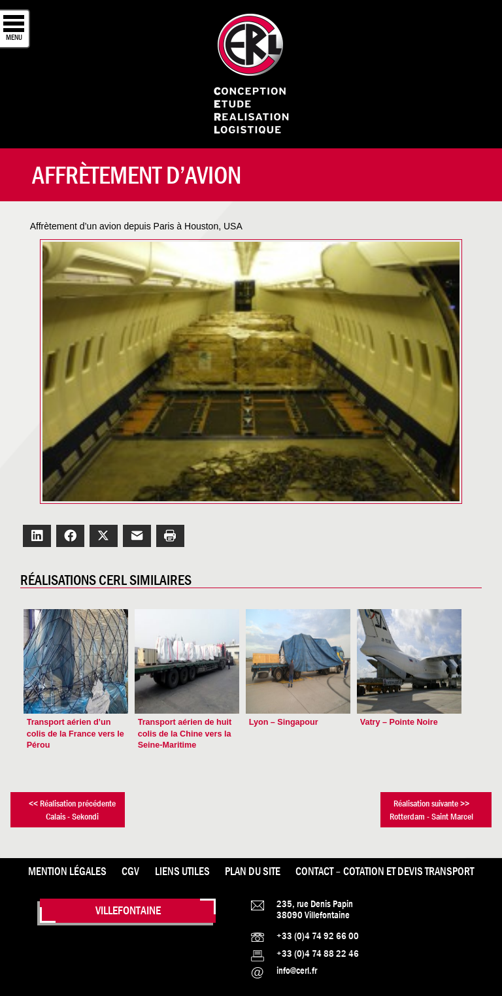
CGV (130, 871)
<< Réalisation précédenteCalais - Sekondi (72, 810)
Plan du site (252, 871)
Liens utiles (182, 871)
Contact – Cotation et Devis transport (384, 871)
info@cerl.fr (296, 970)
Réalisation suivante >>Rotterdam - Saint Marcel (431, 810)
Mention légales (67, 871)
